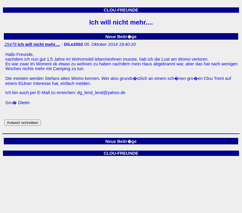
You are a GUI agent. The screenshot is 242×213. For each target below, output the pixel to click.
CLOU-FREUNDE (121, 10)
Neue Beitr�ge (120, 36)
